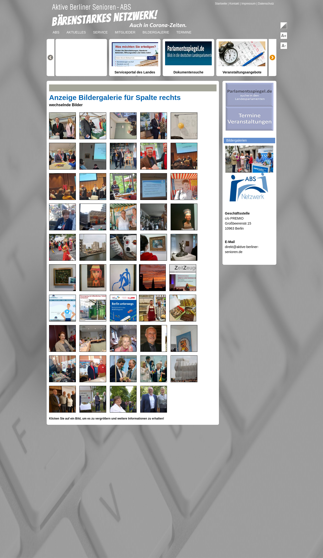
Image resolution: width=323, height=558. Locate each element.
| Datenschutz (265, 3)
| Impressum (248, 3)
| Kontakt (234, 3)
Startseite (221, 3)
